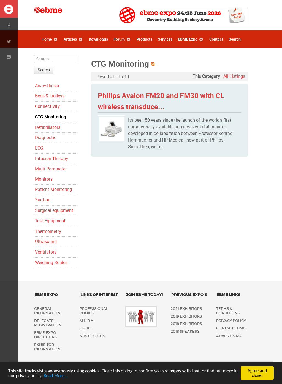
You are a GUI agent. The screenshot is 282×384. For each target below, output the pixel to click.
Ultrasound (46, 241)
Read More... (56, 375)
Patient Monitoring (53, 189)
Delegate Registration (47, 323)
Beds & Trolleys (49, 95)
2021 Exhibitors (186, 308)
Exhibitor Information (47, 347)
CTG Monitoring (50, 116)
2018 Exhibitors (186, 324)
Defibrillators (47, 127)
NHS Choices (92, 336)
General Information (47, 310)
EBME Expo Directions (45, 334)
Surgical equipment (54, 210)
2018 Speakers (185, 331)
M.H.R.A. (87, 321)
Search (44, 70)
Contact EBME (230, 328)
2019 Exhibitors (186, 316)
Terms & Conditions (228, 310)
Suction (42, 199)
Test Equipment (50, 220)
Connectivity (47, 106)
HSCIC (85, 328)
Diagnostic (45, 137)
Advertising (228, 336)
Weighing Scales (51, 262)
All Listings (234, 76)
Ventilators (45, 252)
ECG (39, 148)
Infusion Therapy (51, 158)
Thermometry (48, 231)
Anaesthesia (47, 85)
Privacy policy (231, 321)
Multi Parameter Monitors (51, 174)
